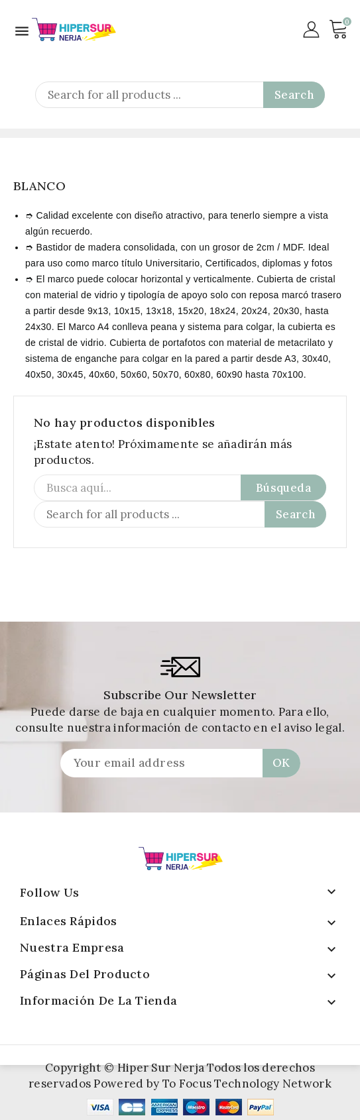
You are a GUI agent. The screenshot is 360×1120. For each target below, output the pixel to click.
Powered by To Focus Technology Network (212, 1083)
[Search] (180, 95)
